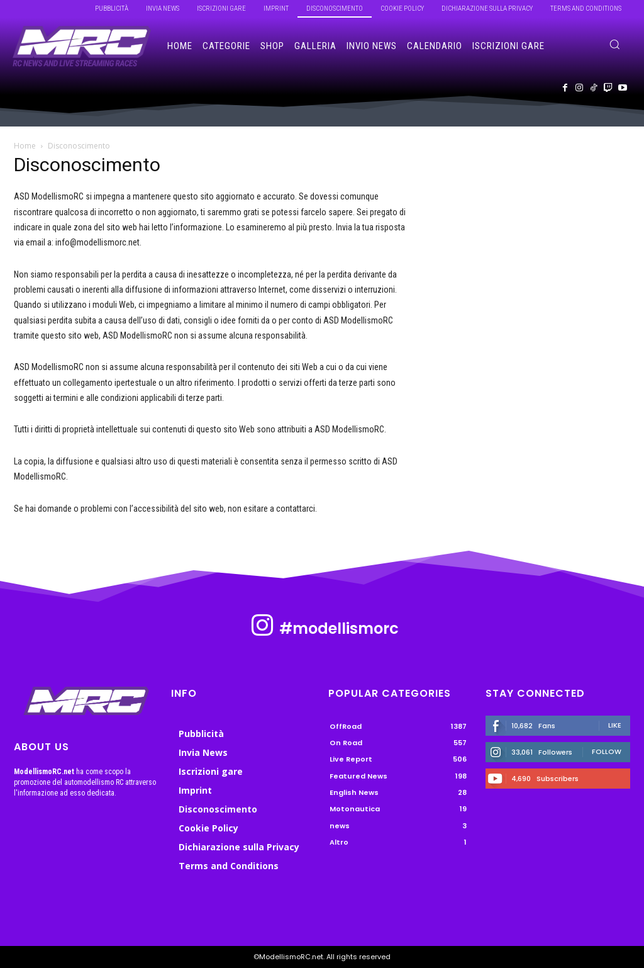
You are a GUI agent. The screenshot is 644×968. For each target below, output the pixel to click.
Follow (606, 751)
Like (614, 725)
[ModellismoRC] (82, 47)
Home (25, 145)
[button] (614, 44)
